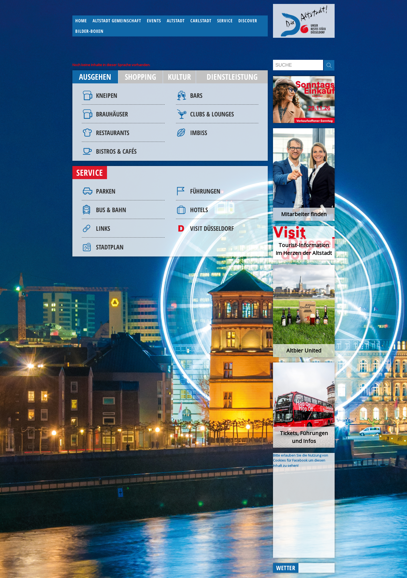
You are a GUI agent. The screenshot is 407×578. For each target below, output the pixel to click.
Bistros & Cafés (116, 151)
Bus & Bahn (111, 209)
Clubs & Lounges (212, 114)
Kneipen (106, 95)
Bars (196, 95)
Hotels (199, 209)
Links (103, 228)
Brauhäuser (112, 114)
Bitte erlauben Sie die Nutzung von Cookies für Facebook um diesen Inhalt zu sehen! (300, 460)
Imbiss (198, 132)
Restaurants (112, 132)
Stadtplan (110, 247)
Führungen (205, 191)
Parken (105, 191)
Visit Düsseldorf (212, 228)
